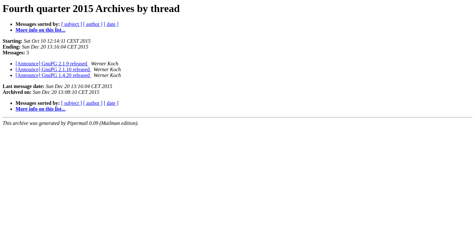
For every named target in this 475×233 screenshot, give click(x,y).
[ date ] (111, 24)
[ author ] (93, 24)
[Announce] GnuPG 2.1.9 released (52, 63)
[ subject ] (71, 24)
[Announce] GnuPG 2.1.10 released (53, 69)
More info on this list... (40, 30)
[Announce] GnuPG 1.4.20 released (53, 75)
